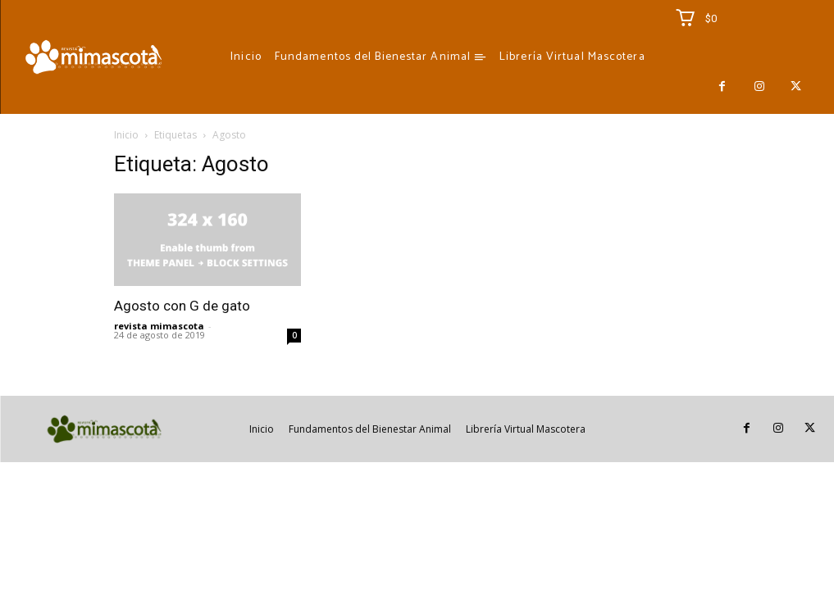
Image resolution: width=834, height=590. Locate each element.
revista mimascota (159, 326)
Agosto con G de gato (182, 305)
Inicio (126, 135)
